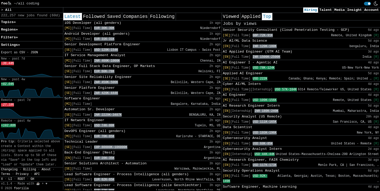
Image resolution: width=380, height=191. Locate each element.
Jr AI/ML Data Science (245, 41)
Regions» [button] (9, 30)
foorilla (21, 188)
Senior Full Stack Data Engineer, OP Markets (109, 66)
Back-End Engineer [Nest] (89, 153)
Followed (94, 16)
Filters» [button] (9, 37)
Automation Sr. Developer (89, 109)
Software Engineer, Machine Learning (260, 187)
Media (339, 10)
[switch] (367, 3)
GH (32, 179)
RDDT (21, 179)
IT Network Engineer (84, 120)
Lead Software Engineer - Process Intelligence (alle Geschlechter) (132, 185)
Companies (135, 16)
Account (371, 10)
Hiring (310, 10)
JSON (34, 52)
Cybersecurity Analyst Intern (252, 149)
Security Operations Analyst (251, 171)
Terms (5, 174)
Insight (354, 10)
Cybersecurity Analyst (245, 138)
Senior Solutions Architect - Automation (105, 163)
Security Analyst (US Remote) (252, 117)
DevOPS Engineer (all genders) (95, 131)
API (37, 174)
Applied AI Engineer (243, 73)
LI (10, 179)
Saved (114, 16)
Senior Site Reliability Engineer (98, 77)
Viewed (231, 16)
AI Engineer (234, 95)
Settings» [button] (10, 45)
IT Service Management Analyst (95, 55)
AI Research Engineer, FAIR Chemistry (261, 160)
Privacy (22, 174)
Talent (325, 10)
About (46, 169)
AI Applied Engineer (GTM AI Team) (257, 52)
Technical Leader (81, 142)
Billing (29, 169)
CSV (22, 52)
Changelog (9, 169)
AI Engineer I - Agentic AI (250, 62)
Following (162, 16)
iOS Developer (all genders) (92, 23)
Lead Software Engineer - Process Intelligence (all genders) (126, 174)
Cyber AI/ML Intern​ (242, 84)
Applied (251, 16)
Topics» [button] (8, 22)
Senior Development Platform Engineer (102, 44)
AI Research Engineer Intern (251, 106)
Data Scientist (237, 127)
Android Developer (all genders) (97, 34)
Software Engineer (82, 98)
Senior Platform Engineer (89, 88)
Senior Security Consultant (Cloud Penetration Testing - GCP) (286, 30)
